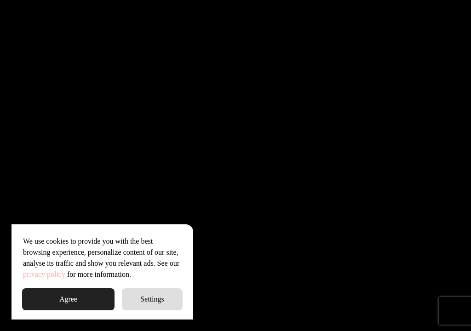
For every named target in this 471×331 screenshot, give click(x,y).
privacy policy (44, 274)
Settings (152, 299)
